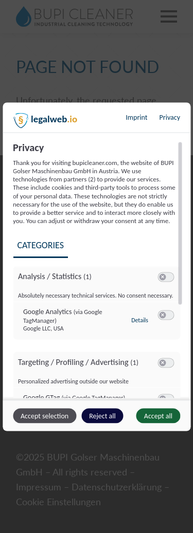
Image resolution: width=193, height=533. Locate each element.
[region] (98, 269)
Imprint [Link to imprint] (136, 117)
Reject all (102, 415)
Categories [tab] (40, 244)
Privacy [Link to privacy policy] (170, 117)
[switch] (165, 277)
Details (139, 319)
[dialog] (96, 266)
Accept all (158, 415)
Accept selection (44, 415)
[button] (162, 277)
